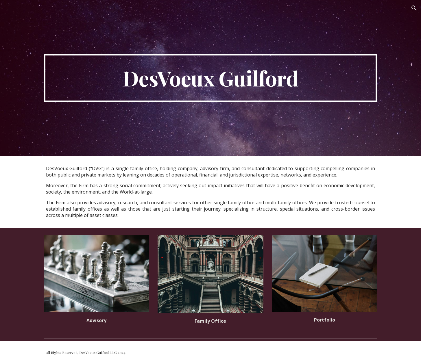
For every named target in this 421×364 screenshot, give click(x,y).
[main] (210, 78)
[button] (414, 8)
